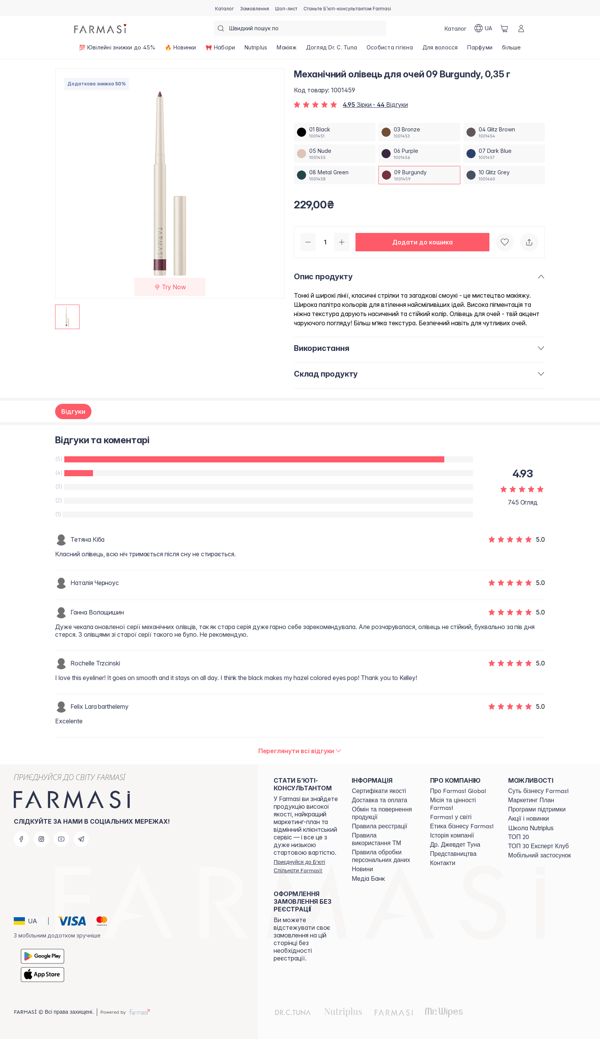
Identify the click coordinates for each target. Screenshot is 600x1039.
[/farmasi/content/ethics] (462, 826)
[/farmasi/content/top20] (518, 837)
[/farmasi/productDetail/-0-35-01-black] (334, 132)
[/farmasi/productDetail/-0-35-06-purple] (419, 153)
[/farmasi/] (101, 28)
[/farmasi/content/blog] (362, 869)
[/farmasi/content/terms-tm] (384, 839)
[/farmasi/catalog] (224, 8)
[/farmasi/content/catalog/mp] (531, 800)
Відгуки (73, 411)
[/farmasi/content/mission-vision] (462, 804)
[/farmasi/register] (254, 8)
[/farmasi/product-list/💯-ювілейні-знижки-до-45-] (117, 50)
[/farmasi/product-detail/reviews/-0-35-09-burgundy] (300, 751)
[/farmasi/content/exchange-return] (384, 813)
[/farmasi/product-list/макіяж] (286, 50)
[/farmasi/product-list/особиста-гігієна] (390, 50)
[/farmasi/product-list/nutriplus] (256, 50)
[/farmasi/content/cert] (379, 791)
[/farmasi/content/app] (539, 855)
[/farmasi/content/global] (458, 791)
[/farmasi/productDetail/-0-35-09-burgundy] (419, 175)
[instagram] (41, 839)
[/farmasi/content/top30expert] (538, 846)
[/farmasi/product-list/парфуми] (480, 50)
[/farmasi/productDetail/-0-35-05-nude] (334, 153)
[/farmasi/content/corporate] (451, 817)
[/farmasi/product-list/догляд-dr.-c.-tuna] (331, 50)
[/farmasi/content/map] (453, 854)
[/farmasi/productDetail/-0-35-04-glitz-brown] (504, 132)
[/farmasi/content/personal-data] (384, 856)
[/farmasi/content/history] (452, 835)
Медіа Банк (368, 878)
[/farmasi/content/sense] (538, 791)
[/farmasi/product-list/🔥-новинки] (180, 50)
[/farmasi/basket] (504, 28)
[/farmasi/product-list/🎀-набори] (220, 50)
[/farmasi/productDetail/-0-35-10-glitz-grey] (504, 175)
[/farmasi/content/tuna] (455, 845)
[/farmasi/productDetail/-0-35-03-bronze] (419, 132)
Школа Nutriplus (531, 828)
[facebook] (21, 839)
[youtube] (61, 839)
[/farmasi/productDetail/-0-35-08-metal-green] (334, 175)
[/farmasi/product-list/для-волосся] (440, 50)
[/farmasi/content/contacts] (442, 863)
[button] (422, 242)
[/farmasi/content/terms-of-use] (379, 826)
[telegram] (81, 839)
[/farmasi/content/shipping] (379, 800)
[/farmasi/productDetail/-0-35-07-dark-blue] (504, 153)
